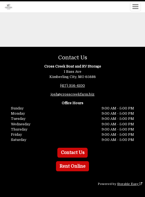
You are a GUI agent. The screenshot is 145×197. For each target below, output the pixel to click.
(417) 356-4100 (72, 85)
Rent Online (72, 166)
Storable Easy (129, 184)
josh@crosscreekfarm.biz (72, 94)
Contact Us (72, 152)
